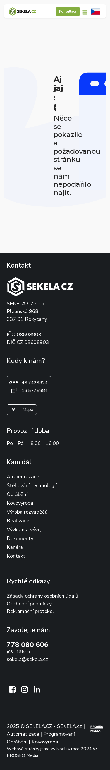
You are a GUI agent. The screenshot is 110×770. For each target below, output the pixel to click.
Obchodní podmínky (29, 603)
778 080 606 (27, 644)
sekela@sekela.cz (27, 659)
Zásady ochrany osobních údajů (42, 595)
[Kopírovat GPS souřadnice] (14, 390)
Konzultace (67, 11)
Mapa (21, 409)
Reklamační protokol (30, 611)
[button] (86, 11)
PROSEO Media (22, 755)
